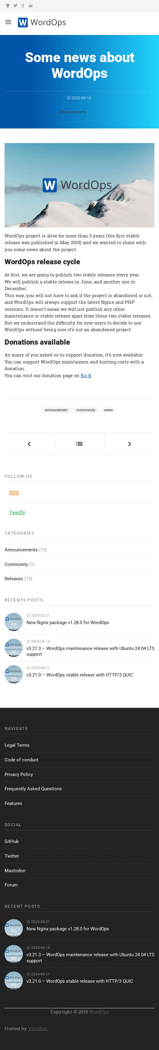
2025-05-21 (38, 615)
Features (13, 803)
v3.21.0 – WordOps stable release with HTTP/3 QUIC (79, 675)
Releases (14, 578)
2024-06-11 (38, 668)
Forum (11, 885)
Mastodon (15, 870)
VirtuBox (38, 1028)
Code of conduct (21, 760)
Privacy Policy (19, 774)
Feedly (17, 512)
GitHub (12, 841)
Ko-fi (86, 375)
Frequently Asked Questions (33, 789)
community (85, 410)
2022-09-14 (79, 98)
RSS (14, 492)
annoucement (56, 410)
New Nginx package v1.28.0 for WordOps (67, 622)
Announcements (72, 112)
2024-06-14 (38, 641)
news (108, 410)
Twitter (12, 856)
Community (16, 564)
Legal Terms (17, 745)
